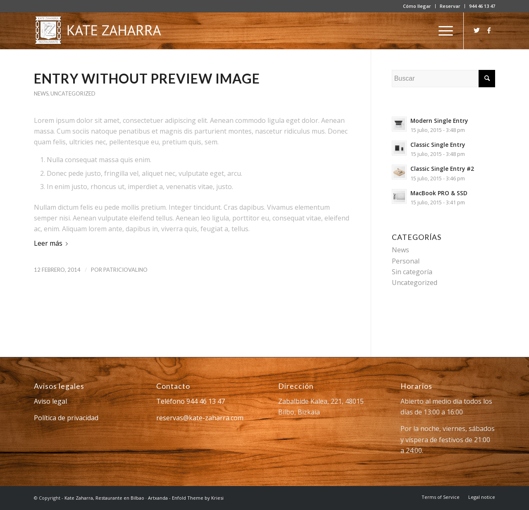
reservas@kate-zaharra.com (199, 417)
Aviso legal (50, 401)
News (41, 93)
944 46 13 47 (482, 6)
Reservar (450, 6)
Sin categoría (412, 271)
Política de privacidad (66, 417)
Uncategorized (72, 93)
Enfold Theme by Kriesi (198, 498)
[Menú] (443, 30)
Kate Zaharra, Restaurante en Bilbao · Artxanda (116, 498)
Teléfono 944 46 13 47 (190, 401)
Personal (405, 261)
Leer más (52, 243)
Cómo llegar (417, 6)
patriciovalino (125, 269)
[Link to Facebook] (489, 30)
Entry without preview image (147, 78)
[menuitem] (417, 6)
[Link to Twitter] (476, 30)
